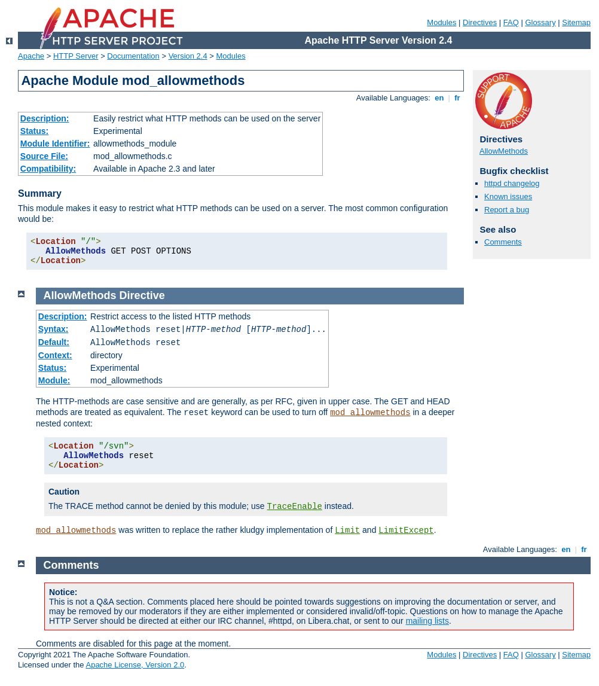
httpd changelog (512, 183)
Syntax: (53, 329)
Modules (441, 22)
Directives (480, 22)
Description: (44, 118)
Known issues (508, 196)
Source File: (44, 156)
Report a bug (506, 209)
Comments (503, 241)
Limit (347, 530)
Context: (55, 355)
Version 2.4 (188, 55)
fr (458, 97)
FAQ (511, 22)
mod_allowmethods (370, 412)
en (439, 97)
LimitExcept (405, 530)
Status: (34, 131)
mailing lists (427, 621)
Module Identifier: (55, 143)
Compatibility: (48, 168)
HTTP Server (76, 55)
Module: (54, 380)
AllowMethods (503, 151)
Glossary (540, 22)
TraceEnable (294, 506)
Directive (142, 295)
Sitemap (576, 22)
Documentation (133, 55)
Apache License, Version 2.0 (134, 664)
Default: (53, 342)
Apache (31, 55)
